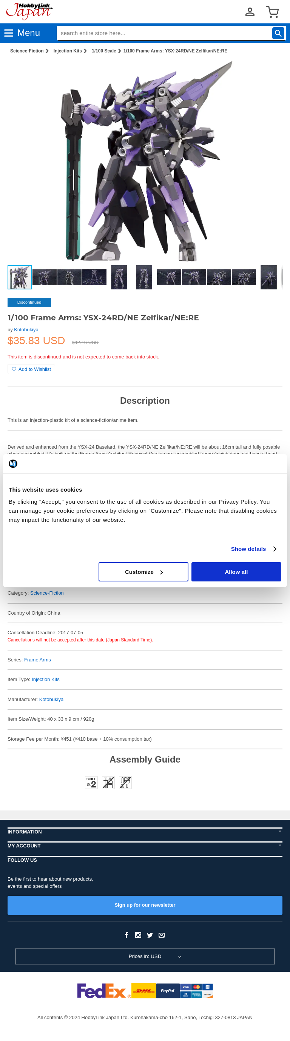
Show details (248, 549)
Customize (144, 572)
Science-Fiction (27, 51)
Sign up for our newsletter (144, 905)
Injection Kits (68, 51)
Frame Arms (37, 660)
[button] (269, 72)
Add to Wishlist (31, 369)
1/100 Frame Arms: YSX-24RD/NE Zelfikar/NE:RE (175, 51)
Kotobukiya (26, 329)
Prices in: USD (145, 956)
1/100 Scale (104, 51)
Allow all (236, 572)
